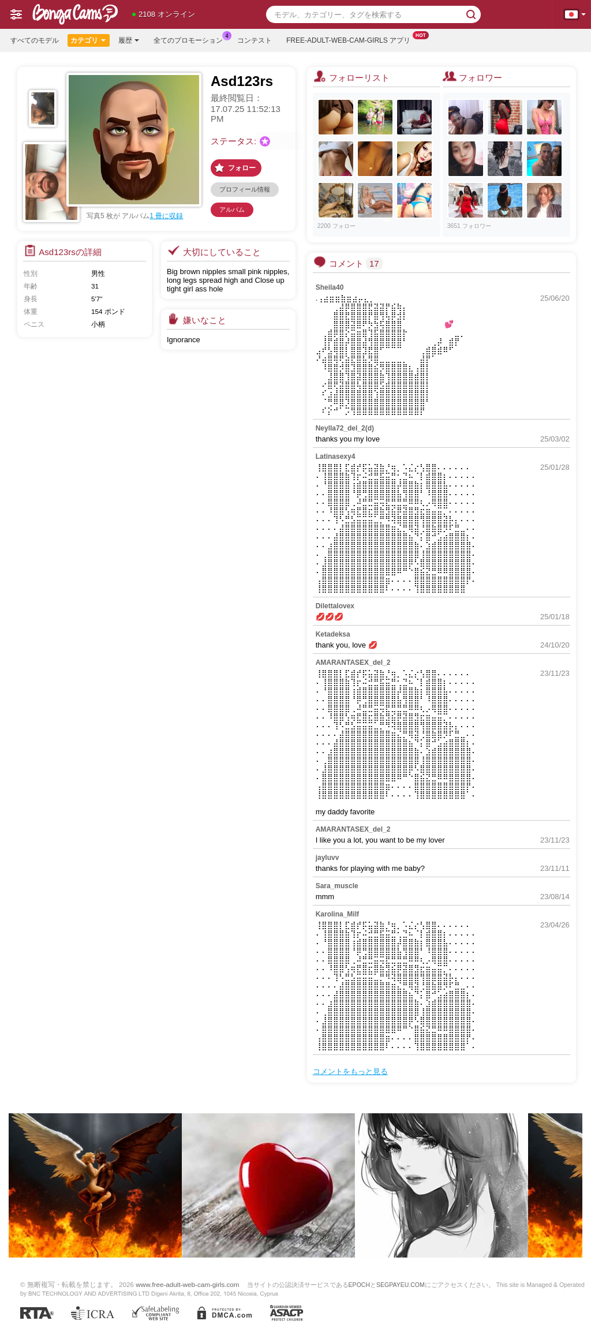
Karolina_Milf (337, 914)
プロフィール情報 (244, 189)
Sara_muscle (337, 886)
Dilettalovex (335, 606)
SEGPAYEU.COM (400, 1284)
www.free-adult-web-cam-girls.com (187, 1284)
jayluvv (327, 858)
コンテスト (254, 40)
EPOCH (359, 1284)
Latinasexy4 (336, 456)
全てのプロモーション (191, 39)
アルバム (232, 209)
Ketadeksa (333, 634)
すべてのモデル (34, 40)
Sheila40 (330, 287)
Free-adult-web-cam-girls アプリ (351, 39)
